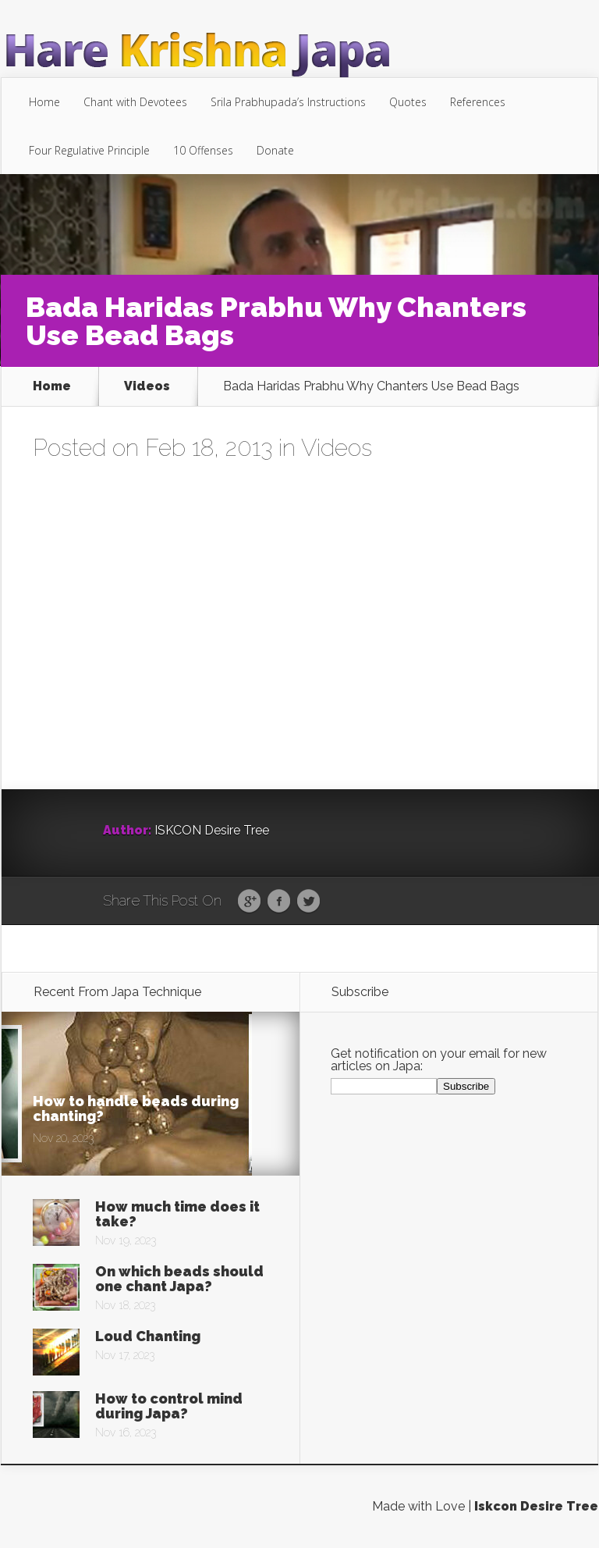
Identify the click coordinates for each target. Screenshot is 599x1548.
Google (249, 901)
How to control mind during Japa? (169, 1406)
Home (44, 101)
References (477, 101)
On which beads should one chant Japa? (179, 1278)
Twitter (308, 901)
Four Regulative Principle (89, 150)
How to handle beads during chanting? (136, 1108)
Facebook (279, 901)
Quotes (408, 101)
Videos (147, 386)
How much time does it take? (177, 1214)
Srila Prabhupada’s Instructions (288, 101)
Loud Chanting (147, 1336)
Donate (275, 150)
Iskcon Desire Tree (536, 1506)
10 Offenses (203, 150)
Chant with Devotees (135, 101)
